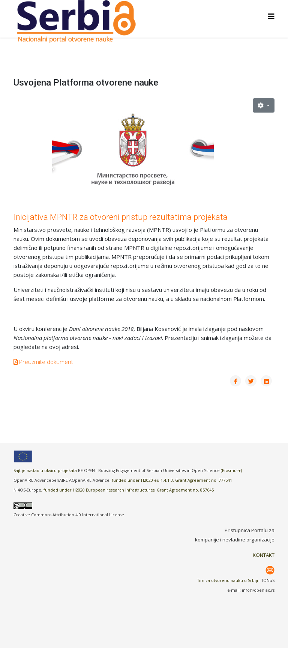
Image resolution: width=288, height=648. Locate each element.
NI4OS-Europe (27, 490)
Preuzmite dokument (43, 361)
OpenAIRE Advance (91, 480)
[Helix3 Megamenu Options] (271, 16)
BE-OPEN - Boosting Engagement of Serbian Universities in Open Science (149, 470)
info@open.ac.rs (258, 590)
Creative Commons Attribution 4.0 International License (69, 514)
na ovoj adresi (60, 346)
